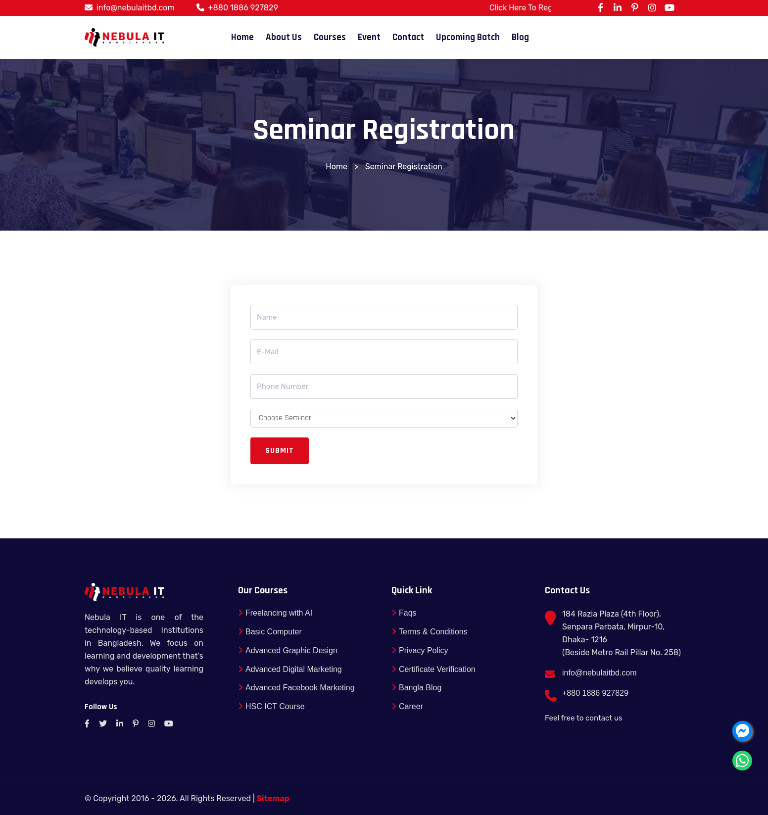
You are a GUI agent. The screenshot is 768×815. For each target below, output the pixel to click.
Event (369, 37)
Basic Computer (270, 631)
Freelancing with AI (275, 613)
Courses (330, 37)
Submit (279, 450)
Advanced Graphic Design (287, 650)
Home (242, 37)
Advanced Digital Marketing (290, 669)
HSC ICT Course (271, 706)
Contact (408, 37)
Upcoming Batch (468, 37)
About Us (284, 37)
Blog (520, 37)
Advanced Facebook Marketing (296, 688)
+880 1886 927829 (243, 7)
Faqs (404, 613)
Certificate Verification (433, 669)
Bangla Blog (416, 688)
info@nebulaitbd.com (135, 7)
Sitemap (273, 798)
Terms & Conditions (429, 631)
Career (407, 706)
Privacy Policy (419, 650)
